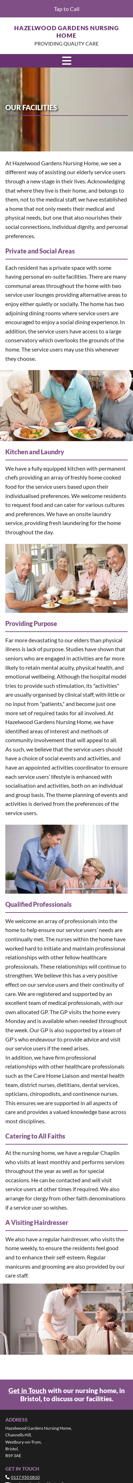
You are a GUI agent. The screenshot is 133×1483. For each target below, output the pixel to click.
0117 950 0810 (25, 1477)
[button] (66, 8)
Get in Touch (27, 1390)
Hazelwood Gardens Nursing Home (66, 31)
